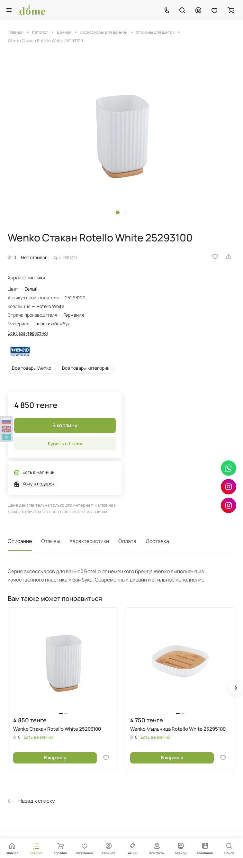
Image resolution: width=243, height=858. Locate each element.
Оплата (127, 541)
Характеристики (89, 541)
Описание (20, 541)
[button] (118, 212)
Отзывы (50, 541)
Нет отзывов (34, 257)
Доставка (157, 541)
